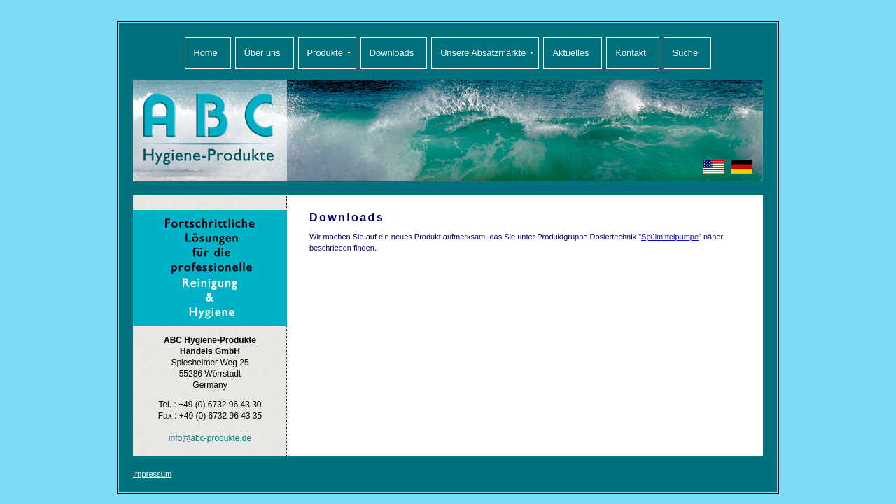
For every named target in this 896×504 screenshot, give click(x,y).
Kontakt (630, 53)
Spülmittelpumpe (670, 236)
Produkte (325, 53)
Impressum (152, 474)
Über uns (262, 53)
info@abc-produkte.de (210, 438)
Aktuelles (570, 53)
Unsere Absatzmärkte (483, 53)
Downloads (392, 53)
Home (206, 53)
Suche (685, 53)
